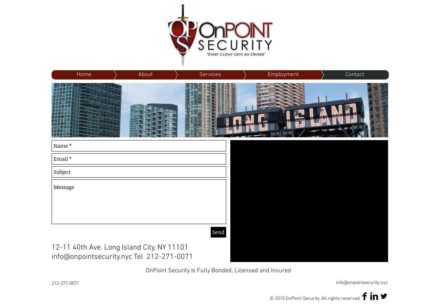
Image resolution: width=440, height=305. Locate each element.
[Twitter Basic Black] (384, 296)
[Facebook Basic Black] (364, 296)
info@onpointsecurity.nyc (92, 257)
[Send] (218, 232)
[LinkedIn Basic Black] (374, 296)
